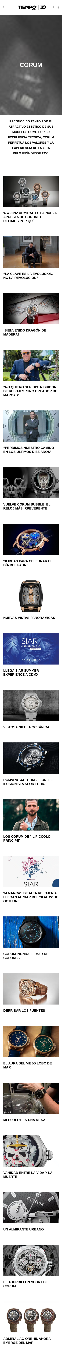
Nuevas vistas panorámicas (29, 618)
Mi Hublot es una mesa (24, 1120)
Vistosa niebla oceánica (26, 727)
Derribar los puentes (24, 1010)
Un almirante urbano (23, 1229)
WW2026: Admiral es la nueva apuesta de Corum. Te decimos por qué (30, 217)
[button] (3, 7)
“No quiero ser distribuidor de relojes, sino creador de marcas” (30, 391)
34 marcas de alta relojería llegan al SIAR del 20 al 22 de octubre (30, 897)
